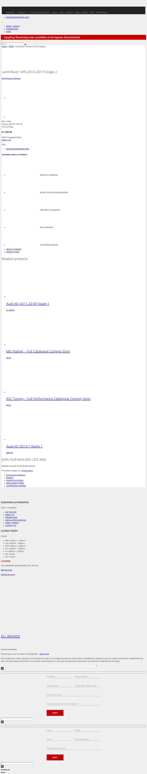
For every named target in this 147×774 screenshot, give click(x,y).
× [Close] (2, 668)
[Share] (6, 769)
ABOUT (55, 13)
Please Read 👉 (91, 665)
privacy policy (27, 470)
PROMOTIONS (12, 29)
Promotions (101, 13)
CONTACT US (10, 525)
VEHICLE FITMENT (13, 249)
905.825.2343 (17, 17)
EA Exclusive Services (40, 12)
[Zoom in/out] (2, 769)
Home (4, 46)
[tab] (75, 249)
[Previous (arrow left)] (2, 772)
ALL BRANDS (10, 636)
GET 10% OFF (10, 512)
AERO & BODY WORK (15, 483)
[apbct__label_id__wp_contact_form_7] (17, 719)
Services (11, 12)
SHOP (92, 13)
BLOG (62, 13)
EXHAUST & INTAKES (14, 480)
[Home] (4, 10)
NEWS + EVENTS (81, 13)
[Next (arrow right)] (4, 772)
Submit (55, 713)
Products (22, 12)
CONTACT (69, 13)
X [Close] (2, 722)
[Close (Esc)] (9, 769)
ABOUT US (9, 515)
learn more (44, 654)
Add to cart (6, 140)
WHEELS (9, 478)
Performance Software (11, 78)
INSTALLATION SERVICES (15, 520)
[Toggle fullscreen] (4, 769)
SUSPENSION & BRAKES (16, 486)
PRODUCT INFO (12, 252)
